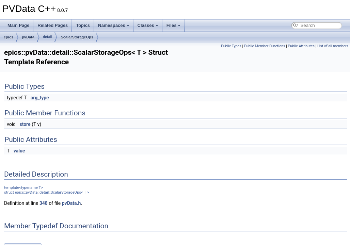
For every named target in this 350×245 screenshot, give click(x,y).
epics (8, 37)
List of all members (332, 46)
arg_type (40, 97)
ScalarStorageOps (77, 37)
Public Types (231, 46)
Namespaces (113, 25)
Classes (148, 25)
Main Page (18, 25)
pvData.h (71, 203)
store (24, 124)
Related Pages (52, 25)
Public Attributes (301, 46)
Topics (83, 25)
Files (173, 25)
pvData (28, 37)
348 (43, 203)
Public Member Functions (264, 46)
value (19, 150)
